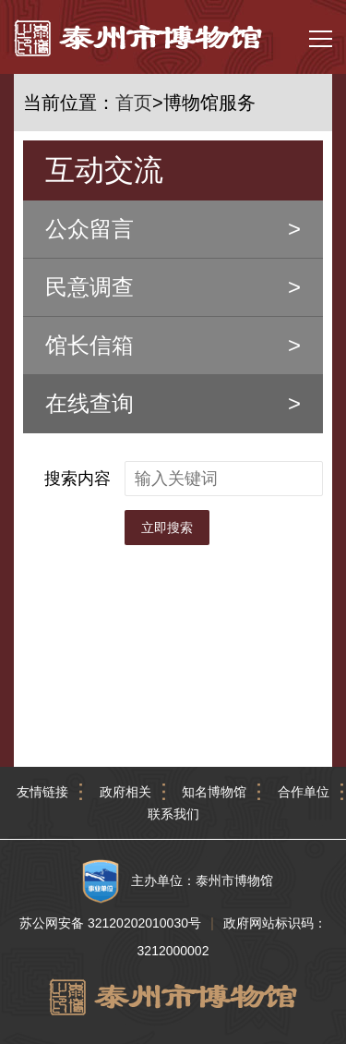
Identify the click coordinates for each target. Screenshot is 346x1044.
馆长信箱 (89, 345)
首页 (133, 102)
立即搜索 (167, 527)
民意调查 (89, 286)
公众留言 (89, 228)
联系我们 (173, 814)
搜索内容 (77, 478)
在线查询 (89, 403)
